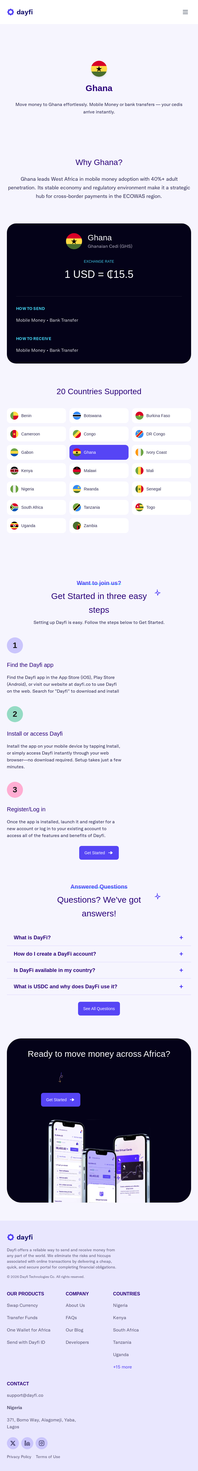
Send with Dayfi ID (26, 1342)
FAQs (71, 1317)
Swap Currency (22, 1305)
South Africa (126, 1330)
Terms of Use (48, 1456)
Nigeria (120, 1305)
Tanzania (122, 1342)
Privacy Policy (19, 1456)
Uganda (121, 1354)
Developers (77, 1342)
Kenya (119, 1317)
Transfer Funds (22, 1317)
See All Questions (99, 1008)
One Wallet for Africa (29, 1330)
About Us (75, 1305)
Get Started (99, 853)
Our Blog (74, 1330)
